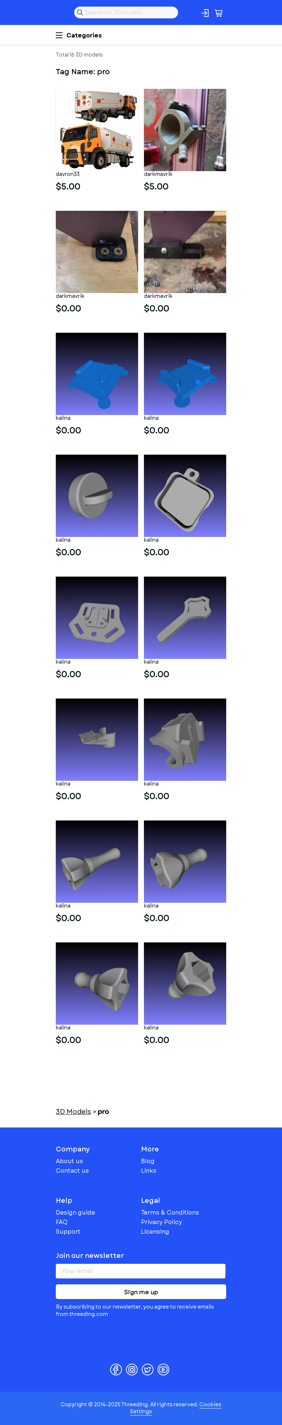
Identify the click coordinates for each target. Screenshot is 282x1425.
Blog (148, 1161)
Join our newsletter (90, 1255)
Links (148, 1170)
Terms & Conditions (170, 1212)
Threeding (62, 12)
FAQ (62, 1222)
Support (68, 1231)
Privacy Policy (161, 1222)
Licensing (155, 1231)
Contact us (72, 1170)
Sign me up (141, 1292)
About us (69, 1161)
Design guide (75, 1212)
